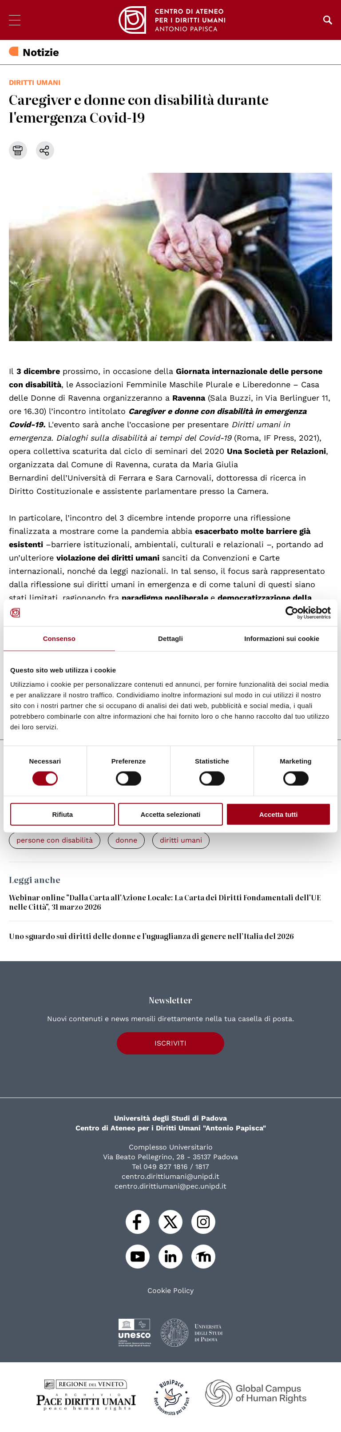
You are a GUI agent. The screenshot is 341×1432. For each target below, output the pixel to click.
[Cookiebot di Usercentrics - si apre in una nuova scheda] (292, 613)
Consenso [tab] (59, 638)
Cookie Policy (170, 1290)
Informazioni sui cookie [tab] (281, 638)
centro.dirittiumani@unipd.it (170, 1176)
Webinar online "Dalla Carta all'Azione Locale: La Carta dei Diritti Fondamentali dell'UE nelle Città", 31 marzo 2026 (165, 902)
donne (126, 840)
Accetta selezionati (170, 814)
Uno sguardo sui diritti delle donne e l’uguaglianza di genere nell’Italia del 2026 (151, 936)
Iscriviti (170, 1043)
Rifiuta (62, 814)
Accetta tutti (278, 814)
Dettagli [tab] (170, 638)
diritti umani (34, 82)
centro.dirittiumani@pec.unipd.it (170, 1186)
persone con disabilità (54, 840)
